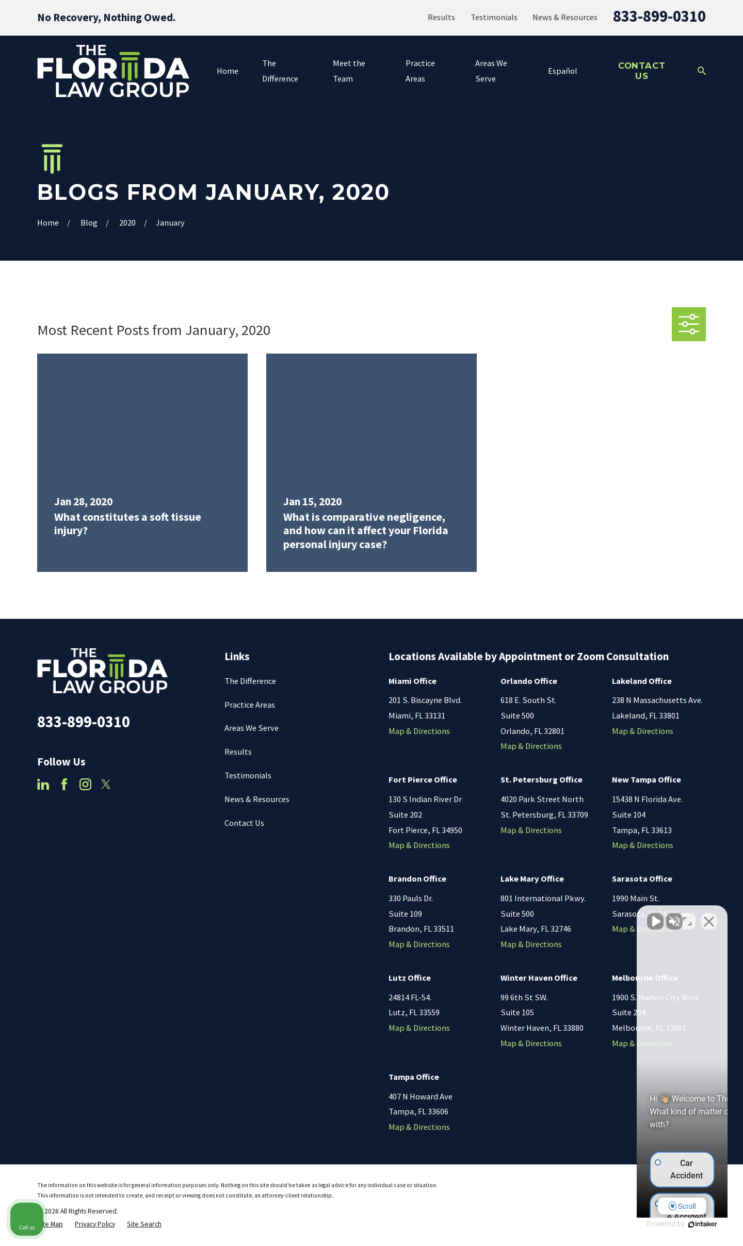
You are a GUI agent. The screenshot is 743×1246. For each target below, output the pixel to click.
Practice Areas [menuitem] (420, 71)
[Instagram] (85, 784)
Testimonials (494, 17)
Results (441, 17)
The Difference (250, 681)
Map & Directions (419, 731)
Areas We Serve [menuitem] (491, 71)
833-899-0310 (659, 16)
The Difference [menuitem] (280, 71)
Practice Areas (249, 704)
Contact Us (642, 70)
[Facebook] (64, 784)
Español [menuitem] (562, 71)
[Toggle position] (687, 916)
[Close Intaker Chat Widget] (709, 916)
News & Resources (564, 17)
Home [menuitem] (227, 71)
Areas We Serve (251, 728)
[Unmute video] (560, 916)
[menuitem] (50, 1224)
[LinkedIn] (43, 784)
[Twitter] (106, 784)
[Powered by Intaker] (655, 1224)
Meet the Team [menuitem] (349, 71)
